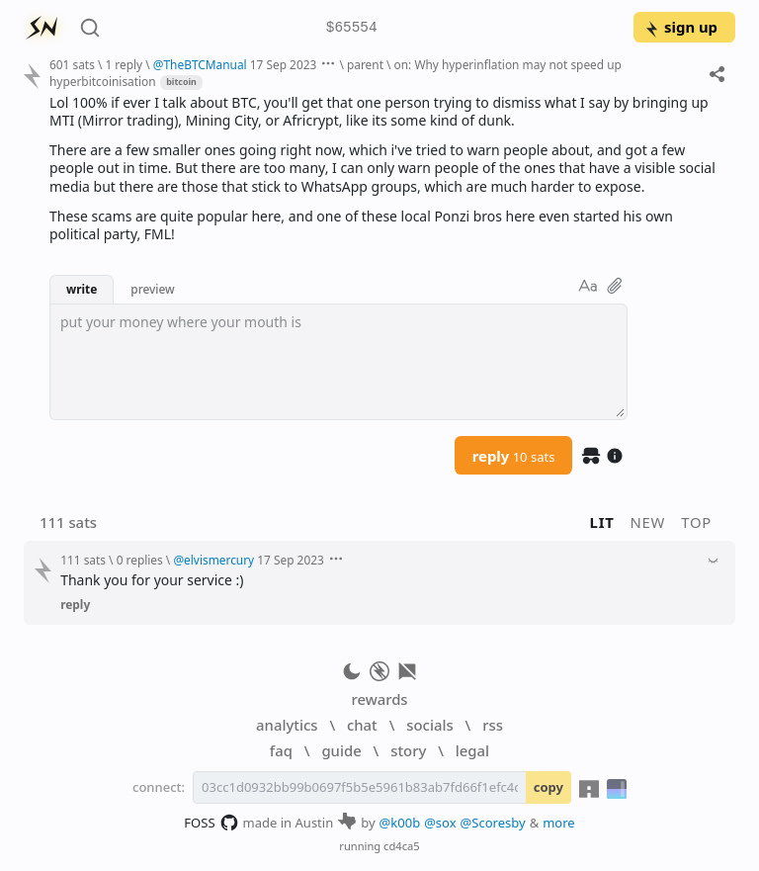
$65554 (352, 28)
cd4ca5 (401, 845)
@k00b (400, 822)
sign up (680, 27)
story (408, 750)
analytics (286, 725)
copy (548, 787)
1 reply (123, 64)
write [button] (81, 289)
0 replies (140, 559)
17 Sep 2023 (283, 64)
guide (341, 750)
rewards (379, 699)
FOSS (211, 822)
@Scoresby (493, 822)
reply (513, 456)
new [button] (648, 522)
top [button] (696, 522)
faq (281, 750)
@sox (440, 822)
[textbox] (338, 361)
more (559, 822)
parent (365, 64)
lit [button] (602, 522)
